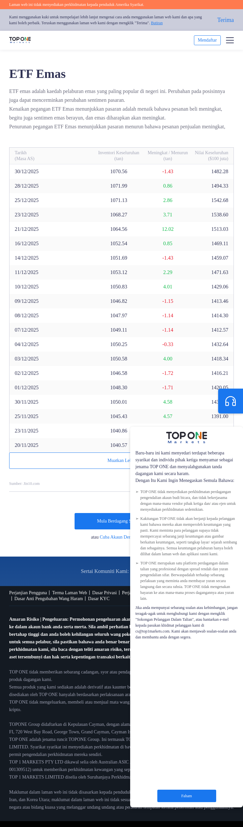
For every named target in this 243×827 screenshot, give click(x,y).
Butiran (157, 23)
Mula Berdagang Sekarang (121, 521)
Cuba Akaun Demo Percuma (126, 537)
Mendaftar (207, 40)
